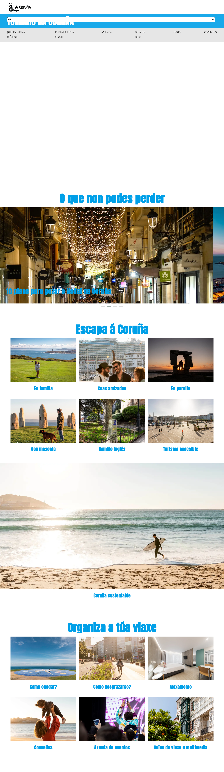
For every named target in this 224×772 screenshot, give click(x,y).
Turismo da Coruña (41, 21)
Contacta (210, 32)
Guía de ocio (140, 34)
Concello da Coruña (91, 7)
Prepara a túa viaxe (64, 34)
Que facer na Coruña (16, 34)
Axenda (106, 32)
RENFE (177, 32)
